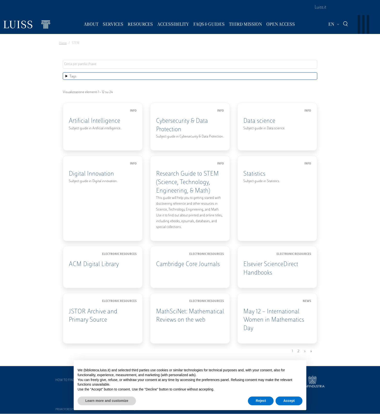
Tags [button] (73, 76)
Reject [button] (261, 401)
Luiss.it (320, 7)
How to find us (67, 380)
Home (63, 43)
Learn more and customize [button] (106, 401)
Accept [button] (289, 401)
